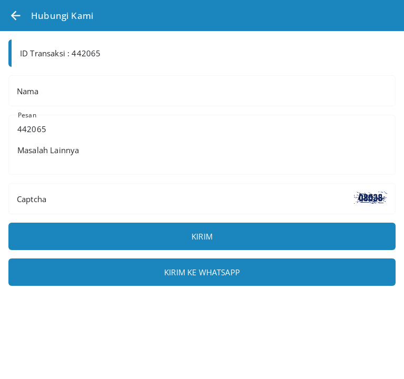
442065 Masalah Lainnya (202, 145)
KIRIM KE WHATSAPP (202, 272)
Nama (28, 91)
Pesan (27, 115)
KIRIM (202, 236)
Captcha (31, 199)
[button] (15, 15)
